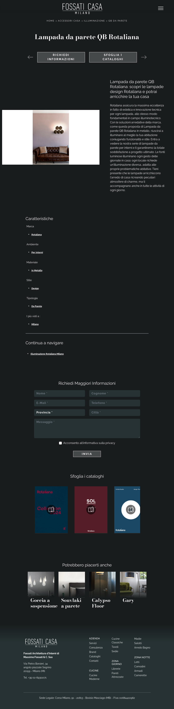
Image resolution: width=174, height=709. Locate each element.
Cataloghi (94, 656)
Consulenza (96, 647)
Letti (136, 662)
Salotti (138, 643)
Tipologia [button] (32, 298)
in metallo (36, 270)
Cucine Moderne (94, 677)
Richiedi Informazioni (61, 57)
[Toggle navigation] (161, 8)
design (35, 288)
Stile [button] (29, 280)
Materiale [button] (32, 262)
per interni (37, 252)
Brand (92, 652)
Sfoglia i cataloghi (113, 57)
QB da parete (117, 21)
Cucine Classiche (117, 640)
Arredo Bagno (142, 647)
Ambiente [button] (32, 244)
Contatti (93, 660)
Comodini (139, 666)
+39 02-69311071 (37, 677)
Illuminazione (94, 21)
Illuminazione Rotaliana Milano (47, 354)
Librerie (116, 668)
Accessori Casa (69, 21)
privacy (110, 443)
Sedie (115, 651)
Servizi (93, 643)
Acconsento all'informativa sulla (89, 443)
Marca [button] (30, 226)
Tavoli (115, 646)
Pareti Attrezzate (117, 675)
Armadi (138, 670)
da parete (36, 306)
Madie (137, 638)
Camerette (140, 675)
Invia (87, 454)
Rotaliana (36, 234)
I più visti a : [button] (33, 316)
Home (50, 21)
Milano (35, 324)
